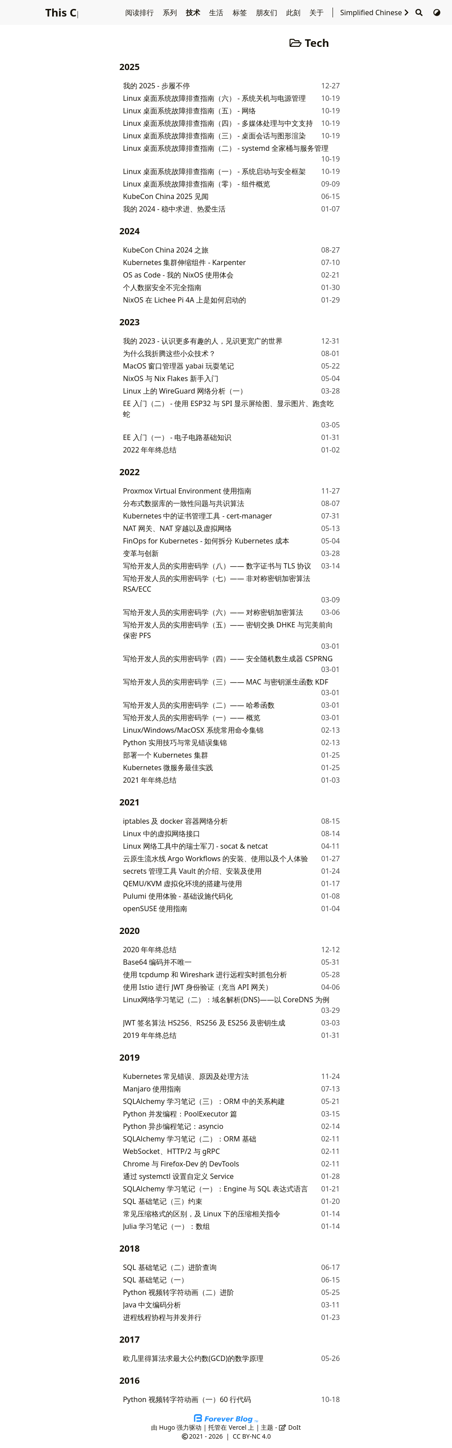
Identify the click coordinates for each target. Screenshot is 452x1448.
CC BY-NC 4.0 (252, 1436)
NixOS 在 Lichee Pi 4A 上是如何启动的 (184, 300)
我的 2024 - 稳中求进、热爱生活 (174, 209)
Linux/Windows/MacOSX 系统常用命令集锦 (193, 730)
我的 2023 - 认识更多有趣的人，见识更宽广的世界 (203, 341)
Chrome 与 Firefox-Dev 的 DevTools (181, 1164)
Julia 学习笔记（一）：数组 (166, 1226)
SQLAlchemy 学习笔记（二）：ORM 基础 (189, 1139)
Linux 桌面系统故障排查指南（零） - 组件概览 (196, 184)
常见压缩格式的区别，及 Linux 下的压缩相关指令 (201, 1214)
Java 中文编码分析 (152, 1305)
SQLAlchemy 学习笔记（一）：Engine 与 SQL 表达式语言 (215, 1189)
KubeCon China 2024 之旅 (166, 250)
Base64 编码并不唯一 (157, 962)
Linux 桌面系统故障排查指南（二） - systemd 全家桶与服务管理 (226, 148)
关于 (317, 12)
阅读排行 (140, 12)
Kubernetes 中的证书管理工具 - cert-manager (197, 516)
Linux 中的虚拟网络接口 (161, 833)
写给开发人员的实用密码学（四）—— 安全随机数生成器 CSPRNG (228, 659)
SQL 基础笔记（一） (155, 1280)
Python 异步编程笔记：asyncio (173, 1126)
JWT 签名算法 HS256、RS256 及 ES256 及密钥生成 (204, 1023)
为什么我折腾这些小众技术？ (169, 353)
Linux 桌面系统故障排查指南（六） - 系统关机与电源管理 (214, 98)
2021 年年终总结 (150, 780)
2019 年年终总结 (150, 1035)
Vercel (238, 1427)
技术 (194, 12)
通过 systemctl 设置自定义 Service (178, 1176)
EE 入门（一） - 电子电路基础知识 (177, 437)
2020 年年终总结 (150, 949)
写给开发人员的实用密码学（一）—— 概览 (191, 717)
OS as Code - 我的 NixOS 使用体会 (178, 275)
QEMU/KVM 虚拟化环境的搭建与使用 (182, 883)
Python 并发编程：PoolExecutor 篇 (180, 1114)
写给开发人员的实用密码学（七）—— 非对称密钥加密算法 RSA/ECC (216, 583)
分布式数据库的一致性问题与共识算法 (183, 503)
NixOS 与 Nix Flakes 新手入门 (170, 378)
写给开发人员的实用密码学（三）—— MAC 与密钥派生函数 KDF (226, 682)
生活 (217, 12)
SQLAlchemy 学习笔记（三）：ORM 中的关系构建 (204, 1101)
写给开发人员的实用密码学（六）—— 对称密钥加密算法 (213, 612)
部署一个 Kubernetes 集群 (165, 755)
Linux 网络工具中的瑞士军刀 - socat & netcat (195, 846)
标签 (241, 12)
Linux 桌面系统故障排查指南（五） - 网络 (189, 111)
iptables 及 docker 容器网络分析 (175, 821)
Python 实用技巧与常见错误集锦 (175, 742)
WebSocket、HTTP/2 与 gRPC (171, 1151)
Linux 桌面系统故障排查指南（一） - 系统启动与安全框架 (214, 171)
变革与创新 (141, 553)
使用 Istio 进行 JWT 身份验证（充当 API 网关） (197, 987)
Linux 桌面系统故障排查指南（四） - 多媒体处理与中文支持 (218, 123)
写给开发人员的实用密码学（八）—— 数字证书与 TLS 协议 (217, 566)
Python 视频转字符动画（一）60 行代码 (187, 1399)
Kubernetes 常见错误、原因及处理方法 (186, 1076)
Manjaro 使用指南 (152, 1089)
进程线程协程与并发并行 (162, 1317)
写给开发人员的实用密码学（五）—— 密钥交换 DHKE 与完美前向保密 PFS (228, 630)
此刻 (294, 12)
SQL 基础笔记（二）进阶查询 (170, 1267)
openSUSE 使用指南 (155, 908)
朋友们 (267, 12)
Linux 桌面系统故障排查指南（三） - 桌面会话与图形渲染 (214, 136)
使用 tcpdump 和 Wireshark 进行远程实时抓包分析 (205, 974)
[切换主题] (436, 12)
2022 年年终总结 (150, 450)
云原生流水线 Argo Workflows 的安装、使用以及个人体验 (215, 858)
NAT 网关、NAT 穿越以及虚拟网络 (177, 528)
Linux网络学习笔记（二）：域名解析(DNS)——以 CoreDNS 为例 (226, 999)
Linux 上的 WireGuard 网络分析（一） (185, 391)
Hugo (167, 1427)
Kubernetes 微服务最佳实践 (168, 767)
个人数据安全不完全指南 (162, 287)
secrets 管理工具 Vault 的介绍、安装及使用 (192, 871)
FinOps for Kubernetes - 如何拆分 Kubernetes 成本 (206, 541)
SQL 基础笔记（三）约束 (162, 1201)
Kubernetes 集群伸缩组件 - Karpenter (184, 262)
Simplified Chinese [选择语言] (375, 12)
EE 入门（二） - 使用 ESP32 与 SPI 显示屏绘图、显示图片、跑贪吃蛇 (228, 408)
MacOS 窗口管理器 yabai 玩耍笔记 (178, 366)
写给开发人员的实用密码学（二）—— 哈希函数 (199, 705)
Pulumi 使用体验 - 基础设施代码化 (178, 896)
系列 (171, 12)
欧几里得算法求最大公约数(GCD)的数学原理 (193, 1358)
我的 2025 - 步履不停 (156, 86)
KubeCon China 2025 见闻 (166, 196)
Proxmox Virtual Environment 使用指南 (187, 491)
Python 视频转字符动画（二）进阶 (178, 1292)
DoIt (290, 1427)
